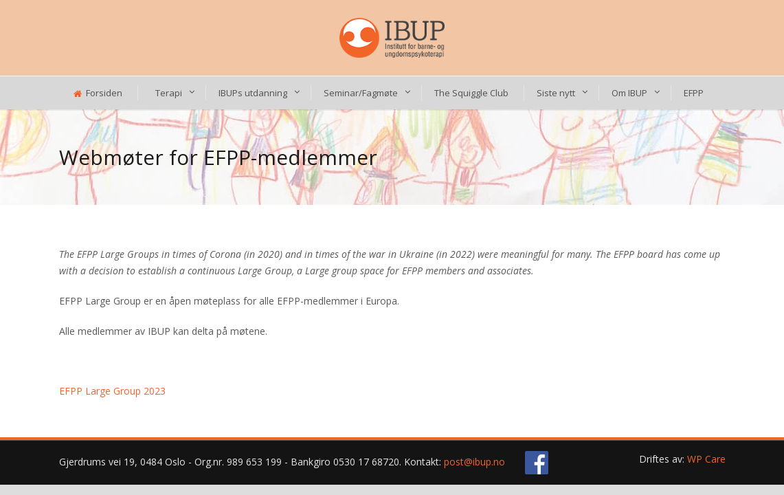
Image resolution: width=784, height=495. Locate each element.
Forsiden (98, 93)
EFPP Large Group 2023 (112, 390)
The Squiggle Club (471, 93)
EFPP (694, 93)
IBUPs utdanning (253, 93)
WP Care (706, 458)
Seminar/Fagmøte (361, 93)
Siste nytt (556, 93)
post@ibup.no (474, 461)
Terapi (168, 93)
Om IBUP (629, 93)
